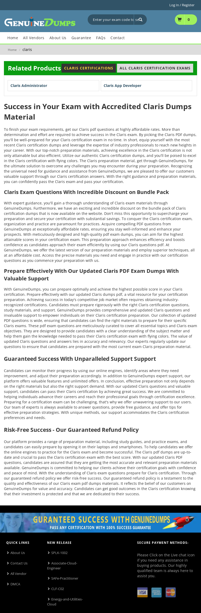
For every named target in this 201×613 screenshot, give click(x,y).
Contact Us (18, 563)
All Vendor (18, 573)
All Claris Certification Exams (155, 68)
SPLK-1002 (59, 552)
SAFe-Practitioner (64, 578)
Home (12, 50)
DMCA (15, 584)
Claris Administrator (28, 85)
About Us (17, 552)
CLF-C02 (57, 588)
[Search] (140, 19)
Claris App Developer (122, 85)
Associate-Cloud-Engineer (62, 565)
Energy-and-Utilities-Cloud (65, 601)
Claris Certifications (88, 68)
